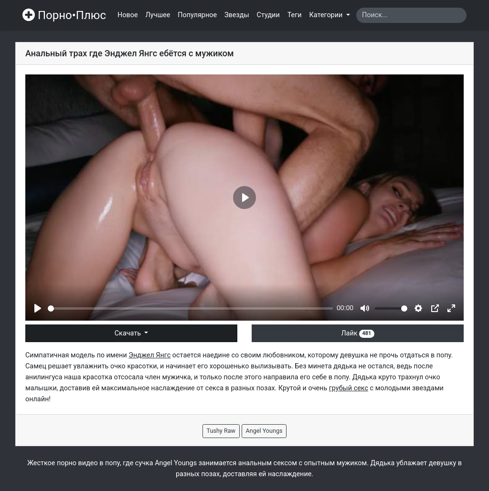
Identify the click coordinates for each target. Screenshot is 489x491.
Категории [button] (326, 15)
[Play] (37, 308)
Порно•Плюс (64, 15)
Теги (294, 15)
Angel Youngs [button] (264, 430)
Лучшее (158, 15)
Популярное (197, 15)
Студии (268, 15)
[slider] (190, 308)
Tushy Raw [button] (221, 430)
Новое (127, 15)
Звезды (236, 15)
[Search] (411, 15)
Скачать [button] (129, 333)
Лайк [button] (357, 333)
